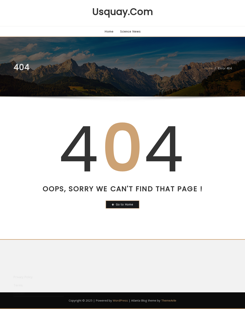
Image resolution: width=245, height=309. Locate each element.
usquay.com (122, 12)
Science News (130, 31)
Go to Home (122, 204)
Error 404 (225, 70)
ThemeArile (168, 300)
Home (109, 31)
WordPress (120, 300)
